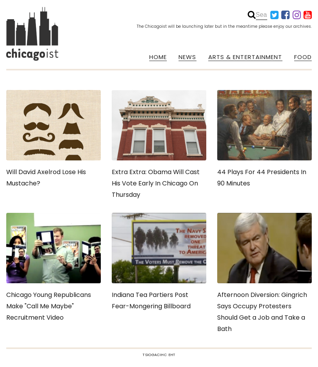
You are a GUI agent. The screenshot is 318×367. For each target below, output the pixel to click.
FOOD (303, 57)
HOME (158, 57)
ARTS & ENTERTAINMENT (245, 57)
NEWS (187, 57)
